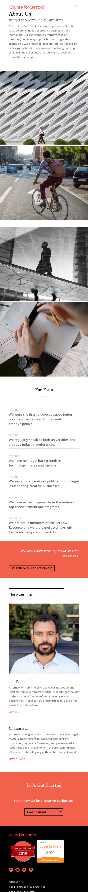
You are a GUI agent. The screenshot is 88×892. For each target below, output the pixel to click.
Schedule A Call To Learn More (31, 568)
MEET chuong (17, 759)
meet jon (14, 712)
